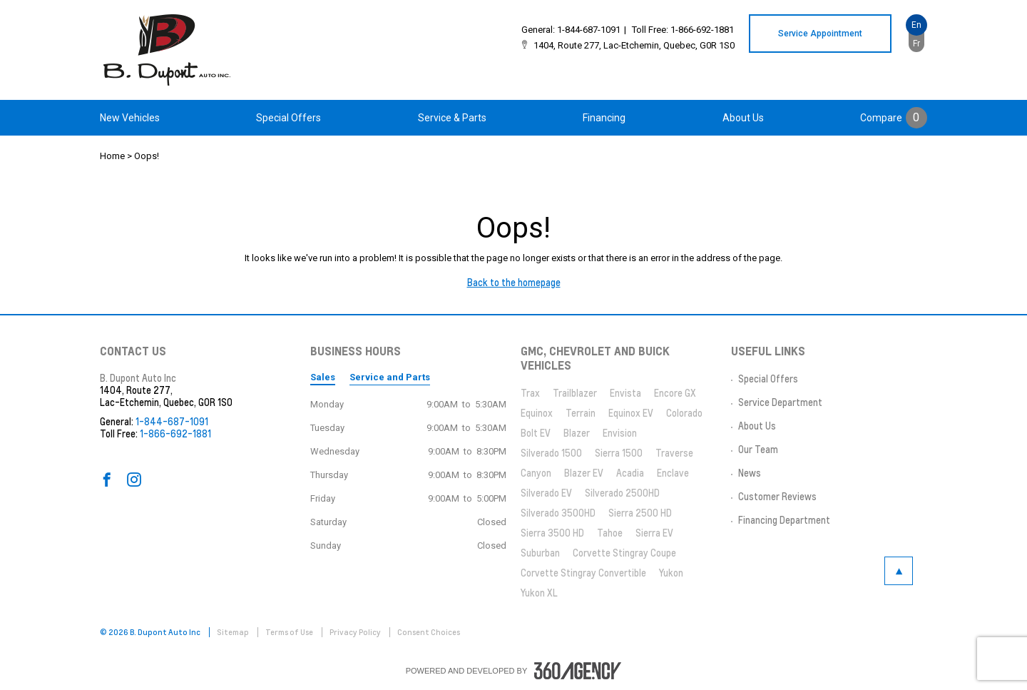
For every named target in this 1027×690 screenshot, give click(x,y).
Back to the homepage (514, 282)
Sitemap (233, 632)
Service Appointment (820, 34)
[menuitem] (130, 118)
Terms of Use (290, 632)
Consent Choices (428, 632)
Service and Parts (389, 377)
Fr (916, 44)
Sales (322, 377)
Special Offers (288, 118)
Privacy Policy (355, 632)
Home (112, 156)
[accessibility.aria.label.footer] (577, 670)
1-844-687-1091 (588, 29)
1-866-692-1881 (702, 29)
